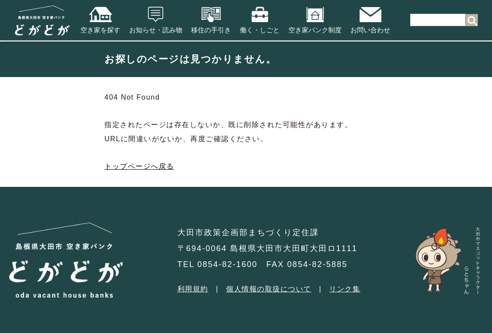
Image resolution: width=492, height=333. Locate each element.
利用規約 (192, 289)
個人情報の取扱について (268, 289)
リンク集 (344, 289)
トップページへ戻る (139, 166)
